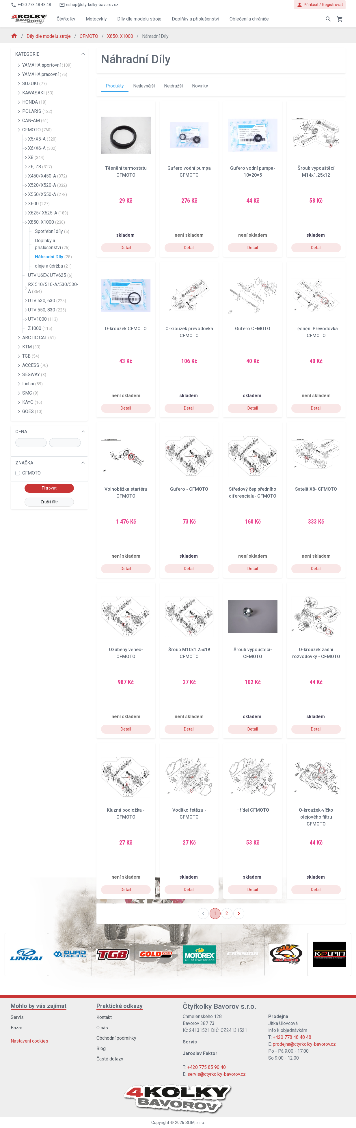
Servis (17, 1017)
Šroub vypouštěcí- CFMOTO (253, 653)
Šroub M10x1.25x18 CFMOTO (189, 653)
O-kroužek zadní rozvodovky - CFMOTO (316, 653)
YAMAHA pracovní (44, 74)
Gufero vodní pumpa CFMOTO (189, 171)
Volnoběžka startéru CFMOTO (126, 492)
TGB (30, 356)
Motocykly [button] (96, 19)
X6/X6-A (42, 148)
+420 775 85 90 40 (206, 1067)
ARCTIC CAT (39, 337)
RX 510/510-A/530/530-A (53, 288)
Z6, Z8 (40, 166)
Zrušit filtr (49, 502)
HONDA (34, 102)
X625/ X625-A (48, 213)
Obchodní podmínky (116, 1038)
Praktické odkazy (119, 1005)
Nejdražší (173, 86)
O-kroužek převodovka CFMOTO (189, 332)
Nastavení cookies (29, 1041)
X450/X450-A (47, 176)
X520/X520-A (47, 185)
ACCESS (35, 365)
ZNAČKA (24, 463)
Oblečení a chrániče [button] (249, 19)
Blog (101, 1048)
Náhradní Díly (53, 256)
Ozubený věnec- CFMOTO (126, 653)
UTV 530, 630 (47, 300)
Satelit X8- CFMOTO (316, 489)
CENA (21, 431)
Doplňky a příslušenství (52, 244)
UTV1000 (43, 319)
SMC (30, 393)
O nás (102, 1027)
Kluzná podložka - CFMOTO (126, 813)
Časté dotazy (109, 1059)
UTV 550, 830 (47, 310)
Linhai (32, 383)
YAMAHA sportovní (47, 65)
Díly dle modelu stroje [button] (139, 19)
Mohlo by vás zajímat (38, 1005)
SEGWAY (34, 374)
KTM (31, 347)
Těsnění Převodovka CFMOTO (316, 332)
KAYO (32, 402)
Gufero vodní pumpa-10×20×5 (252, 171)
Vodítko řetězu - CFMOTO (189, 813)
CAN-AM (35, 120)
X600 (39, 203)
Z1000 (40, 328)
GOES (32, 411)
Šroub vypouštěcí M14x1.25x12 (316, 171)
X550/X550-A (47, 194)
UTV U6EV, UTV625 (50, 275)
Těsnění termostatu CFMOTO (126, 171)
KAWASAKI (37, 93)
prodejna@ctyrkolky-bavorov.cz (304, 1044)
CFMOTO (89, 36)
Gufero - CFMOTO (189, 489)
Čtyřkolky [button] (66, 19)
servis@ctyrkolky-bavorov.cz (216, 1074)
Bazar (16, 1027)
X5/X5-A (42, 139)
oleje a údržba (53, 266)
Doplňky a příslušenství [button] (195, 19)
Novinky (200, 86)
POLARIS (37, 111)
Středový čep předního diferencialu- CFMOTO (252, 492)
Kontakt (104, 1017)
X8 (36, 157)
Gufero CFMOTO (252, 328)
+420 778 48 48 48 (292, 1037)
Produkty (115, 86)
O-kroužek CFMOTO (126, 328)
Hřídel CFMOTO (252, 810)
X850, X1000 (120, 36)
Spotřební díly (52, 231)
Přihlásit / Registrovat (320, 5)
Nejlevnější (144, 86)
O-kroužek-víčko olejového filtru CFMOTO (316, 817)
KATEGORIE (27, 54)
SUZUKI (34, 83)
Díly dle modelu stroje (49, 36)
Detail (126, 247)
